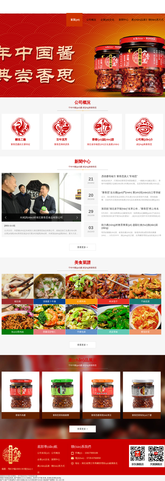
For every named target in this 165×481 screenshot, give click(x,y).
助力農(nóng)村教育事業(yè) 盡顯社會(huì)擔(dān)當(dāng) (131, 230)
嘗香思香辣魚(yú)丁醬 (142, 394)
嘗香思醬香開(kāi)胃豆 (101, 394)
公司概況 (91, 19)
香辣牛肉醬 (20, 394)
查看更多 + (82, 247)
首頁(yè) (75, 19)
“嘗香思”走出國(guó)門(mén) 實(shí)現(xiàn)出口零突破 (131, 196)
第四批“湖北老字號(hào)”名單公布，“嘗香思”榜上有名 (131, 212)
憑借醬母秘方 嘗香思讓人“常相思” (131, 180)
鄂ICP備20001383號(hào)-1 (20, 469)
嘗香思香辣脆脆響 (61, 394)
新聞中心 (123, 19)
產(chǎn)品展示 (139, 19)
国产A (2, 480)
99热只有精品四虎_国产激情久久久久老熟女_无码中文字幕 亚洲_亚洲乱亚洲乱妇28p (30, 478)
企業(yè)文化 (107, 19)
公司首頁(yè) (43, 453)
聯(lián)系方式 (156, 19)
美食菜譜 (82, 262)
